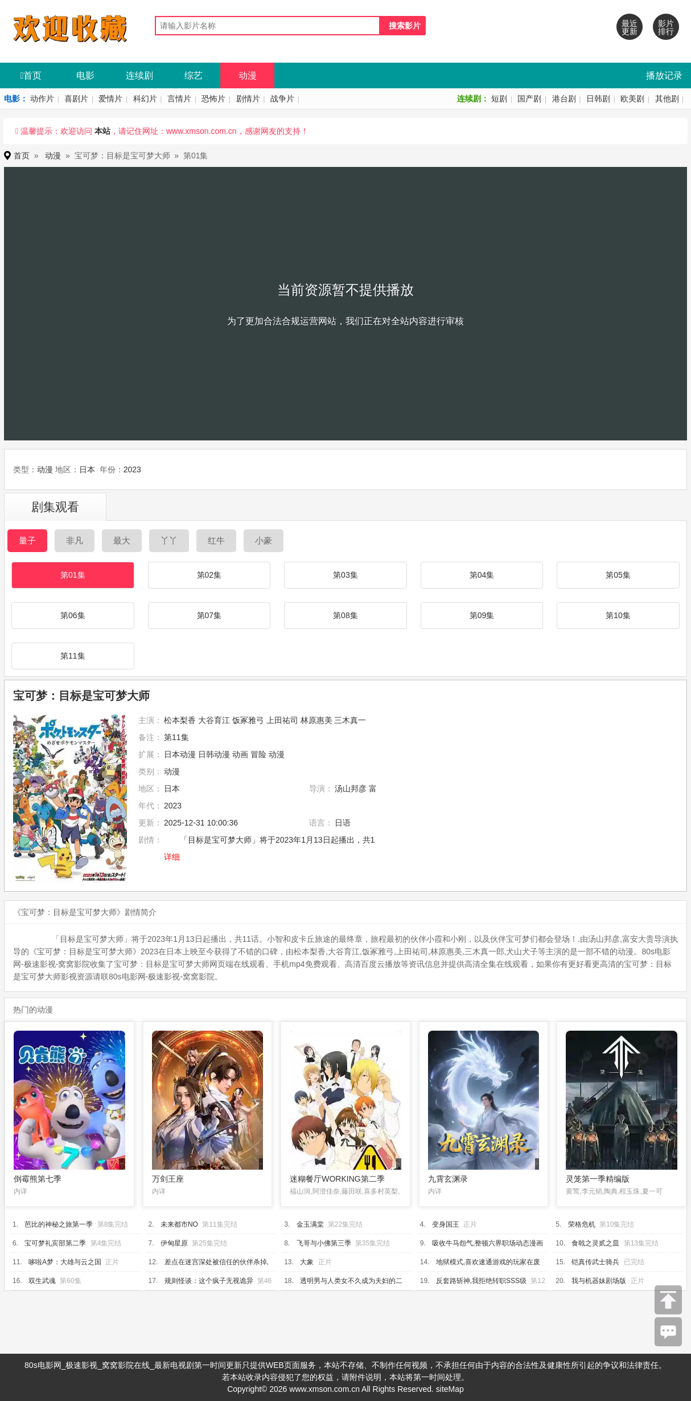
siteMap (450, 1389)
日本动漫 (180, 754)
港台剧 (564, 98)
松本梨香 (180, 720)
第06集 (72, 615)
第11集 (72, 655)
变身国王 (445, 1224)
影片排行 (666, 27)
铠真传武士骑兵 (595, 1262)
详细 (172, 856)
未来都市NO (179, 1224)
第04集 (482, 574)
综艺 (193, 75)
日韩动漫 (214, 754)
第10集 (618, 615)
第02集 (209, 574)
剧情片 (248, 98)
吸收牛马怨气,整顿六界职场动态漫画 (487, 1243)
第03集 (345, 574)
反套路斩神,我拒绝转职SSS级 (481, 1281)
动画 (240, 754)
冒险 (258, 754)
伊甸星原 (174, 1243)
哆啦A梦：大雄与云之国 (64, 1262)
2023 (132, 469)
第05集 (618, 574)
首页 (31, 75)
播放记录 (664, 75)
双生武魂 (42, 1281)
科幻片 (145, 98)
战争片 (282, 98)
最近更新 (629, 27)
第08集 (345, 615)
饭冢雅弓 (248, 720)
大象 (307, 1262)
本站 (102, 131)
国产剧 (529, 98)
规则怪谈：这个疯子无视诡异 (208, 1281)
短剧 (499, 98)
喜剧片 (76, 98)
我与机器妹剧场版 (598, 1281)
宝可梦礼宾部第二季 (55, 1243)
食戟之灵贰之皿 (595, 1243)
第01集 (72, 574)
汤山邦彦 (351, 788)
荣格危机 (581, 1224)
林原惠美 (316, 720)
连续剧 (139, 75)
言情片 (179, 98)
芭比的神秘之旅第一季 (58, 1224)
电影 (85, 75)
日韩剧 (598, 98)
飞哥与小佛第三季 (324, 1243)
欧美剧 (632, 98)
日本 (87, 469)
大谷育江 (214, 720)
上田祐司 (282, 720)
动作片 (42, 98)
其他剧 (667, 98)
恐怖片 (213, 98)
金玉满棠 (310, 1224)
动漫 (247, 75)
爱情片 (110, 98)
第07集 (209, 615)
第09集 (482, 615)
